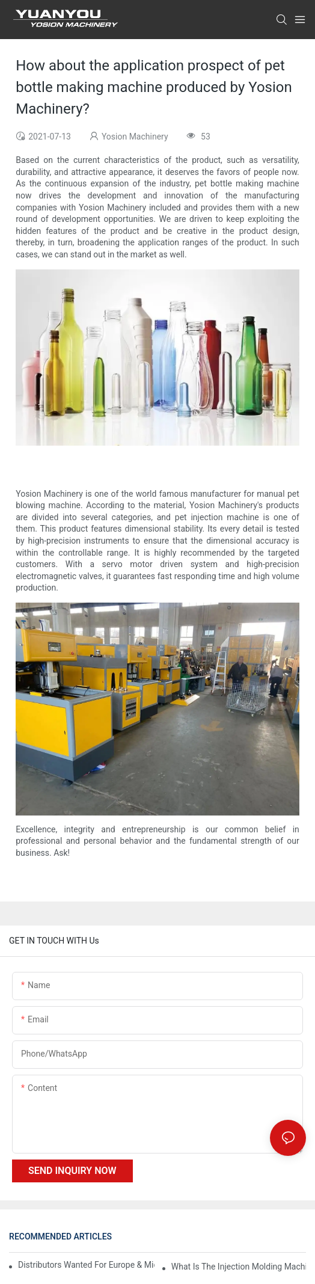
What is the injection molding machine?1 (238, 1266)
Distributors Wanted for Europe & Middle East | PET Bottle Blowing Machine (86, 1265)
